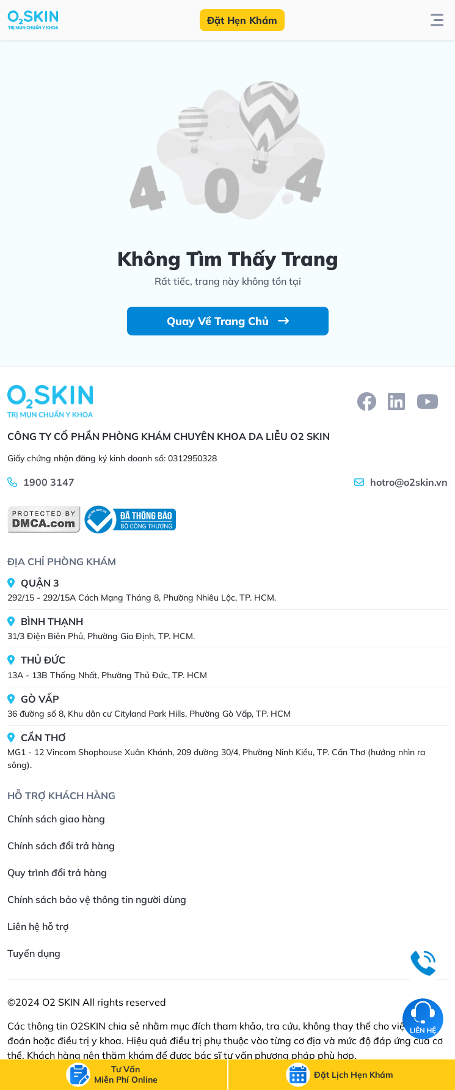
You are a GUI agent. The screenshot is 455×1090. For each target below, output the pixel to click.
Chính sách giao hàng (56, 819)
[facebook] (366, 401)
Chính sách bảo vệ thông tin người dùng (96, 899)
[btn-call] (125, 1074)
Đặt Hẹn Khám (242, 20)
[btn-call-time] (353, 1075)
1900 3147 (49, 482)
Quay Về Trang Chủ (228, 321)
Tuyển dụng (33, 953)
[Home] (50, 401)
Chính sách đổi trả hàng (61, 845)
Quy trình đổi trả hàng (57, 872)
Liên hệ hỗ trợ (37, 926)
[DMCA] (44, 519)
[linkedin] (396, 401)
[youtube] (428, 401)
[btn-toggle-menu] (437, 20)
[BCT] (128, 520)
